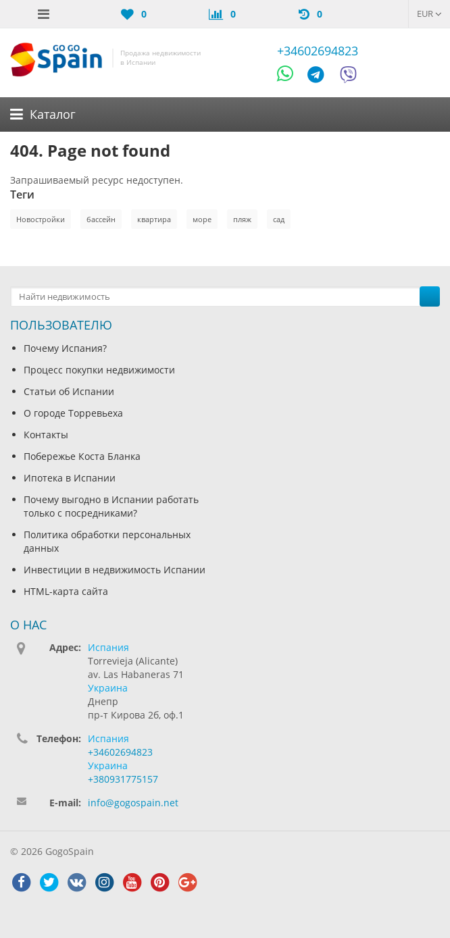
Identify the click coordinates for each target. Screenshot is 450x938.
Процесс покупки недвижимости (99, 369)
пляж (242, 219)
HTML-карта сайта (66, 591)
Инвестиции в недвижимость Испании (114, 569)
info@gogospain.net (133, 802)
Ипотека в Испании (70, 477)
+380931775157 (123, 779)
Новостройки (40, 219)
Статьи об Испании (69, 391)
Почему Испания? (65, 348)
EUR (429, 13)
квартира (154, 219)
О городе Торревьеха (73, 413)
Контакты (46, 434)
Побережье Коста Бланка (82, 456)
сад (278, 219)
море (202, 219)
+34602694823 (317, 51)
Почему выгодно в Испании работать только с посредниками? (111, 506)
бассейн (101, 219)
